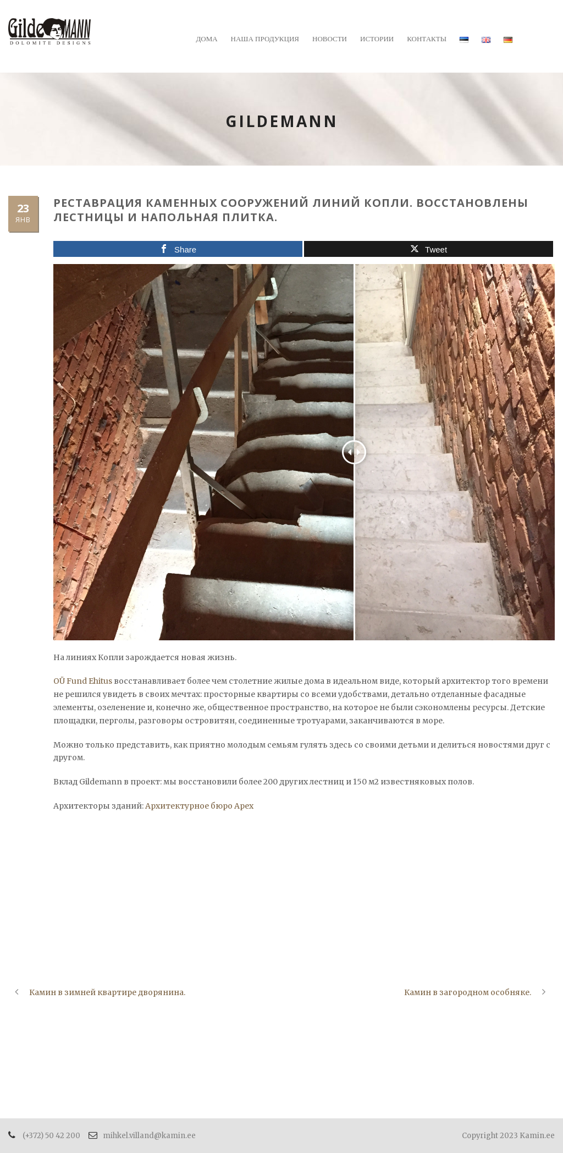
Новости (329, 39)
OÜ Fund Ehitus (82, 681)
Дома (206, 39)
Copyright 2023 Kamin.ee (508, 1135)
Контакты (426, 39)
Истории (377, 39)
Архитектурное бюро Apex (199, 806)
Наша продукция (265, 39)
